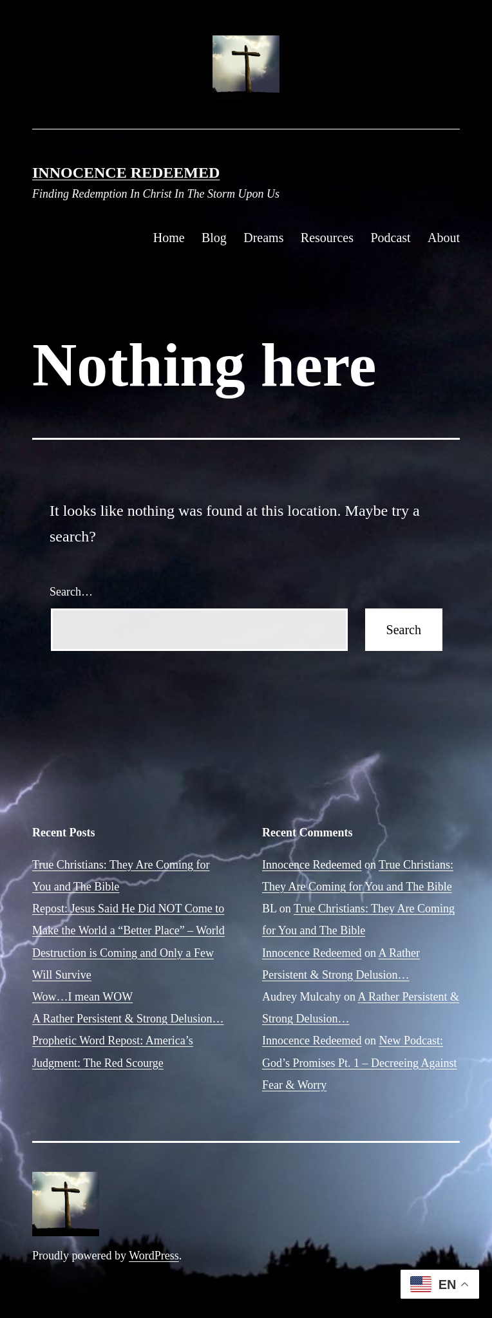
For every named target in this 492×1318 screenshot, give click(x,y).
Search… (71, 591)
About (444, 238)
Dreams (263, 238)
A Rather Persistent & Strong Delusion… (127, 1018)
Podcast (390, 238)
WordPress (154, 1255)
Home (169, 238)
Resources (327, 238)
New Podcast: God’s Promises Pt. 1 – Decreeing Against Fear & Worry (359, 1062)
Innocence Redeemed (126, 172)
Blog (214, 238)
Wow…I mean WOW (82, 996)
